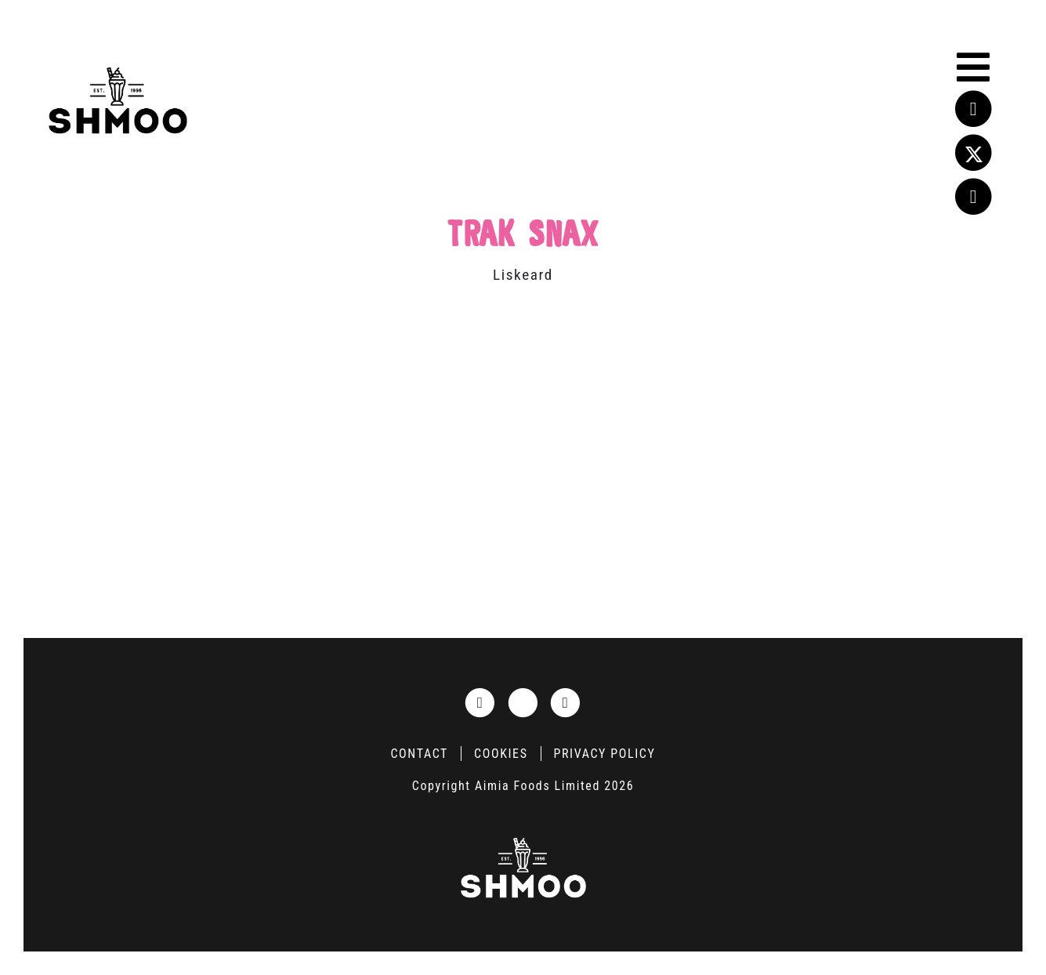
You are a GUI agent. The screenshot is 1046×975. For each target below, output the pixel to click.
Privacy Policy (605, 753)
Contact (419, 753)
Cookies (500, 753)
